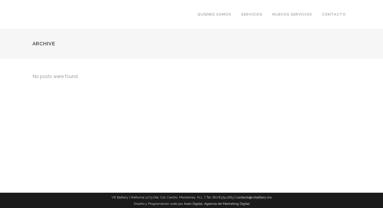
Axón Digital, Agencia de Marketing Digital (217, 204)
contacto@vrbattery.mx (254, 197)
